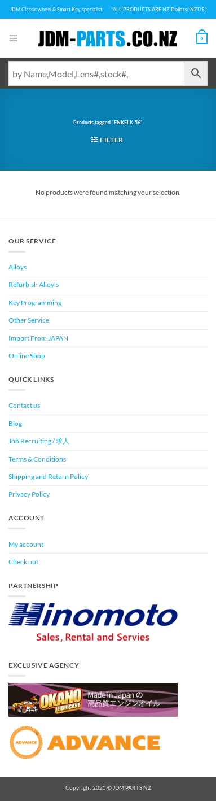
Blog (15, 423)
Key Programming (34, 302)
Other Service (28, 320)
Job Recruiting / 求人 (38, 441)
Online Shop (26, 355)
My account (25, 544)
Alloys (17, 267)
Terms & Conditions (37, 459)
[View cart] (202, 38)
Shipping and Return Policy (48, 476)
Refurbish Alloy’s (33, 284)
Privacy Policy (29, 494)
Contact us (24, 405)
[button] (13, 38)
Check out (23, 561)
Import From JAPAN (38, 338)
